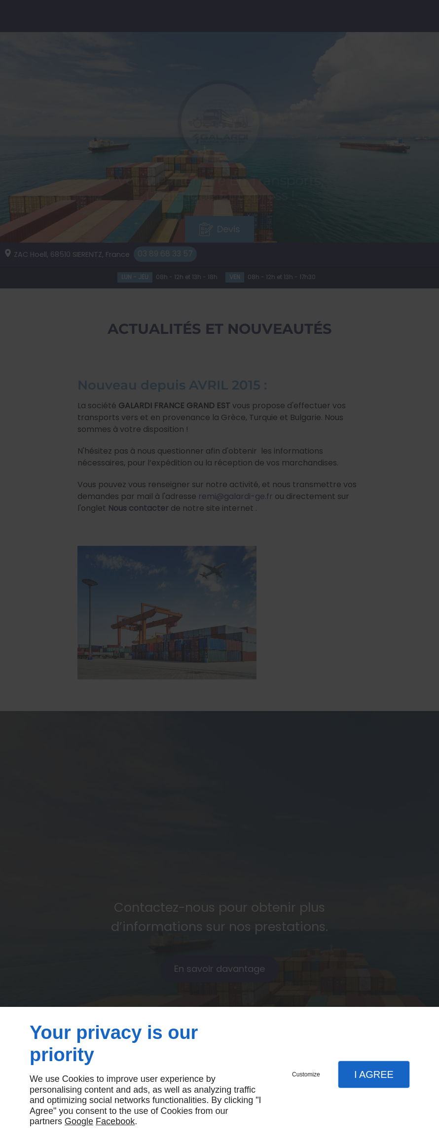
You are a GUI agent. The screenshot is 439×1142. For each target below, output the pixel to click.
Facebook (115, 1121)
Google (79, 1121)
